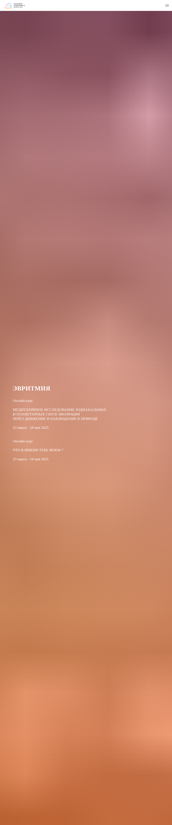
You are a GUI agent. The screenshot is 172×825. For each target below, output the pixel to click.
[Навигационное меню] (167, 5)
